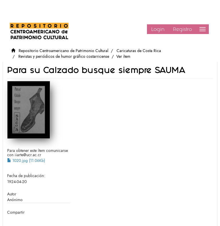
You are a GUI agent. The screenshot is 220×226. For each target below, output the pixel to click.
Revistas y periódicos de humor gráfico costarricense (63, 56)
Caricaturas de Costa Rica (139, 50)
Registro (182, 29)
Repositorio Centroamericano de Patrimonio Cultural (63, 50)
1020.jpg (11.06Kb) (26, 160)
